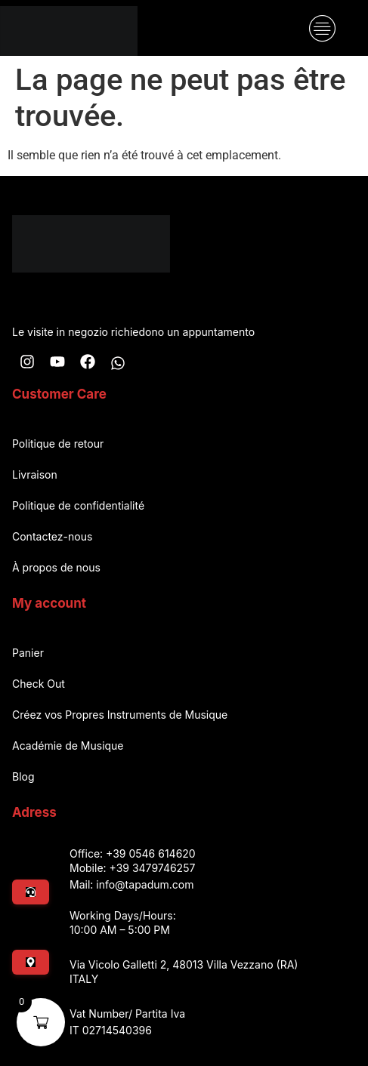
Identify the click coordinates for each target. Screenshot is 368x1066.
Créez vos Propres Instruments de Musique (119, 714)
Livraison (34, 474)
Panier (28, 652)
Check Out (38, 683)
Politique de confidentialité (78, 505)
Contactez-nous (52, 536)
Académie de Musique (68, 745)
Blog (23, 776)
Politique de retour (58, 443)
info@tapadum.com (144, 884)
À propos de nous (56, 567)
